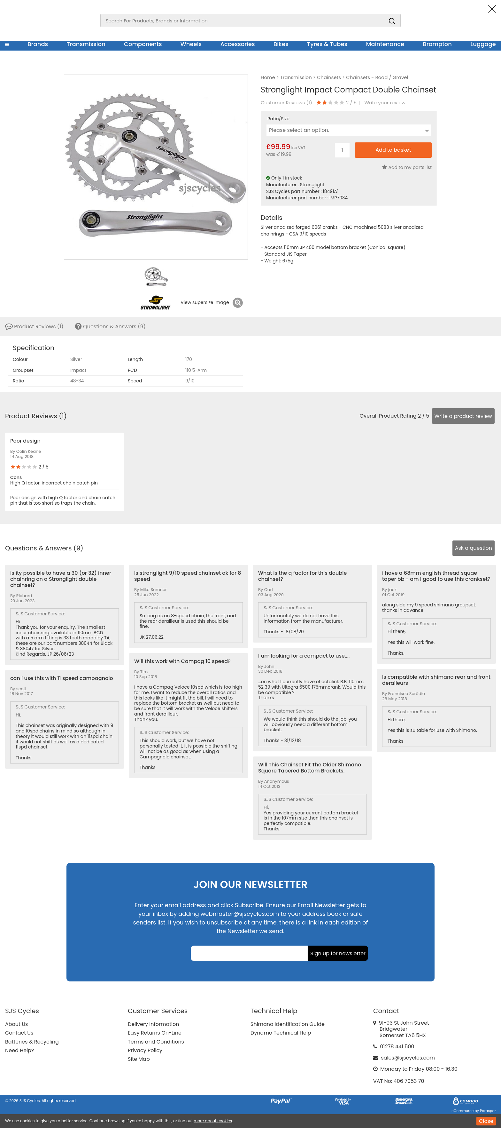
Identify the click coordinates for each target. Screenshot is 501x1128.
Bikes (281, 44)
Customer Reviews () (286, 103)
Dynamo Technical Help (280, 1032)
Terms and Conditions (156, 1041)
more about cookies (213, 1121)
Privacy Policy (145, 1050)
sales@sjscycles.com (408, 1057)
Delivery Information (153, 1024)
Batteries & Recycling (32, 1041)
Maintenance (385, 44)
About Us (16, 1024)
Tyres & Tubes (327, 44)
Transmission (86, 44)
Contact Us (19, 1032)
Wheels (191, 44)
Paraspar (488, 1110)
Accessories (237, 44)
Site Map (139, 1059)
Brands (37, 44)
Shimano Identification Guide (287, 1024)
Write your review (384, 103)
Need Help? (19, 1050)
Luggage (483, 44)
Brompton (437, 44)
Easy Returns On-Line (154, 1032)
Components (143, 44)
